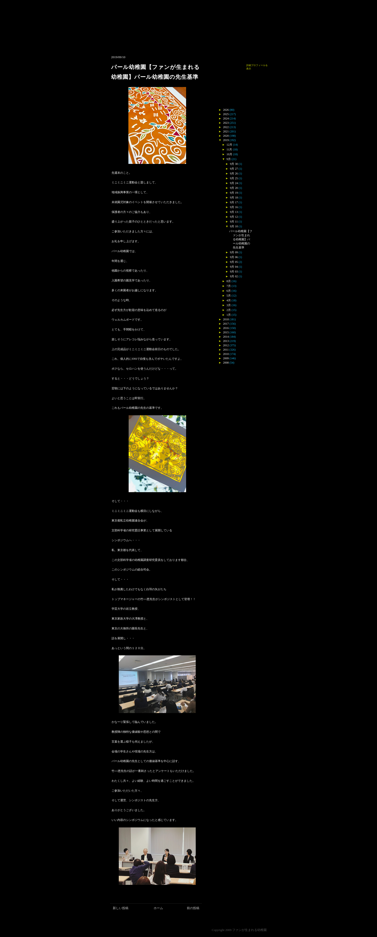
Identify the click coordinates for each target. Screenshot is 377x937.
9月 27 (234, 168)
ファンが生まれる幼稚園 (249, 930)
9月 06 (234, 257)
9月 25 (234, 178)
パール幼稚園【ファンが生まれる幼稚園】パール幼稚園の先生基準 (240, 239)
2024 (226, 118)
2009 (226, 358)
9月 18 (234, 197)
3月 (228, 305)
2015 (226, 332)
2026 (226, 110)
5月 (228, 295)
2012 (226, 345)
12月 (229, 144)
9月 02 (234, 276)
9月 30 (234, 164)
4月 (228, 300)
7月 (228, 286)
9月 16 (234, 207)
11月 (229, 149)
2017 (226, 323)
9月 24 (234, 183)
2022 (226, 127)
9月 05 (234, 262)
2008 (226, 362)
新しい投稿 (120, 908)
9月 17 (234, 202)
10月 (229, 154)
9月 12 (234, 216)
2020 (226, 135)
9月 (228, 159)
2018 (226, 319)
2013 (226, 341)
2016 (226, 328)
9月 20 (234, 188)
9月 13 (234, 212)
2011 (226, 349)
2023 (226, 122)
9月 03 (234, 271)
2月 (228, 310)
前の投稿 (193, 908)
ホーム (158, 908)
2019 (226, 140)
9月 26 (234, 173)
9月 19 (234, 192)
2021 (226, 131)
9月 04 (234, 266)
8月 (228, 281)
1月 (228, 314)
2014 (226, 336)
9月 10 (234, 226)
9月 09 (234, 252)
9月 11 (234, 221)
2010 (226, 354)
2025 (226, 114)
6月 (228, 290)
